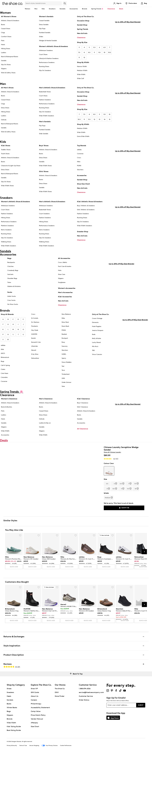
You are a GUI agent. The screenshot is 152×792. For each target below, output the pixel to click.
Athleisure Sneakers (46, 50)
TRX (93, 352)
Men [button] (35, 9)
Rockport (65, 340)
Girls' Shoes (43, 171)
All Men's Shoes (7, 88)
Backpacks (11, 264)
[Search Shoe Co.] (43, 3)
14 (104, 119)
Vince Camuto (97, 356)
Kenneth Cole (36, 344)
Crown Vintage (97, 320)
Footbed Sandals (44, 32)
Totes (9, 284)
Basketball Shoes (45, 92)
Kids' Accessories (65, 298)
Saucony (65, 348)
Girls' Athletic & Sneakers (85, 210)
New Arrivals (82, 33)
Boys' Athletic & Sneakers (86, 206)
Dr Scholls (34, 319)
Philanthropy (36, 742)
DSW (57, 730)
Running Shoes (44, 66)
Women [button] (27, 9)
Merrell (33, 352)
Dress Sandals (43, 24)
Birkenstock (5, 359)
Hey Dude (34, 332)
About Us (34, 734)
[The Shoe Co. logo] (13, 3)
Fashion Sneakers (45, 100)
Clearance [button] (111, 9)
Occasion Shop (83, 21)
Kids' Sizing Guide (14, 764)
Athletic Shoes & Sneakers (10, 20)
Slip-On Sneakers (45, 70)
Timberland (65, 376)
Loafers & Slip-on (45, 424)
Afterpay (34, 761)
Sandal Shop (82, 25)
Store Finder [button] (59, 734)
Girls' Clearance (82, 408)
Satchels (10, 276)
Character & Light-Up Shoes (10, 166)
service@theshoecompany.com (91, 730)
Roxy (63, 344)
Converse (80, 154)
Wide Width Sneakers (46, 116)
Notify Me (124, 519)
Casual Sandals (44, 20)
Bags (9, 260)
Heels (3, 44)
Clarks (3, 371)
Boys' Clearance (82, 404)
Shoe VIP (34, 726)
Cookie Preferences (65, 783)
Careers (34, 738)
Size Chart (35, 764)
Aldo (2, 351)
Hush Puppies (96, 328)
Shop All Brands (7, 316)
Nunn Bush (65, 328)
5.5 (94, 47)
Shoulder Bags (12, 280)
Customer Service (86, 734)
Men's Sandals (45, 122)
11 (79, 57)
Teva (63, 372)
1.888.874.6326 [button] (84, 726)
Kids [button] (43, 9)
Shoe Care (61, 276)
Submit (140, 743)
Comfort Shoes (6, 36)
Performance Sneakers (46, 62)
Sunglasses (61, 284)
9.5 (99, 52)
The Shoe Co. (60, 726)
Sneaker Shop (82, 232)
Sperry (64, 360)
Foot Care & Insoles (64, 268)
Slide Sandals (43, 134)
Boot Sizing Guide (14, 768)
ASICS (3, 355)
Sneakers (10, 730)
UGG (63, 380)
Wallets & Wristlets (14, 288)
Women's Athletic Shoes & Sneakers (53, 46)
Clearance (81, 38)
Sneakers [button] (52, 9)
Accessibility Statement (40, 745)
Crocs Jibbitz (62, 264)
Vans (63, 388)
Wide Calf (80, 78)
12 (84, 57)
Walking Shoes (6, 242)
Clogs (3, 32)
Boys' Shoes (43, 146)
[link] (13, 598)
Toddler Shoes (5, 150)
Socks (9, 294)
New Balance (66, 315)
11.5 (89, 119)
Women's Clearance (9, 400)
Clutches (10, 268)
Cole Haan (4, 375)
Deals (121, 9)
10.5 (109, 52)
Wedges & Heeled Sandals (48, 40)
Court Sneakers (44, 214)
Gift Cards (35, 730)
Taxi (63, 368)
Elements (95, 324)
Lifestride (34, 348)
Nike (78, 162)
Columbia (4, 379)
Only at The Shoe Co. (85, 16)
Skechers (80, 170)
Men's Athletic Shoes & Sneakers (52, 88)
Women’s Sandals (46, 16)
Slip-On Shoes (6, 64)
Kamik (33, 340)
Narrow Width (82, 66)
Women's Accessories (66, 290)
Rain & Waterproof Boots (9, 56)
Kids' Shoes (5, 146)
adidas (79, 150)
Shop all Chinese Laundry (112, 463)
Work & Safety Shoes (8, 73)
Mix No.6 (95, 348)
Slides (41, 36)
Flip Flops (42, 28)
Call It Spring (5, 367)
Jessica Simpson (97, 332)
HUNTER (34, 336)
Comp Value (35, 749)
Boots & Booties (6, 408)
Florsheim (34, 328)
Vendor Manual (37, 757)
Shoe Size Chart (83, 184)
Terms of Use (23, 783)
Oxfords (3, 120)
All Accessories (64, 260)
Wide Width (81, 74)
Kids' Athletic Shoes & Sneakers (89, 202)
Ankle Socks (11, 298)
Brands (9, 757)
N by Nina (34, 356)
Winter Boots (12, 745)
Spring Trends (82, 29)
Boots (3, 24)
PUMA (79, 166)
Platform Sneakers (7, 226)
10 (104, 52)
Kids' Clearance (83, 400)
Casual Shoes (5, 28)
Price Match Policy (38, 753)
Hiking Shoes (5, 48)
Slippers (3, 68)
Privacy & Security (12, 783)
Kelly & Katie (96, 340)
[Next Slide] (144, 589)
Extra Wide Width (83, 136)
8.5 (89, 52)
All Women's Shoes (8, 16)
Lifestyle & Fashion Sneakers (48, 58)
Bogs (2, 363)
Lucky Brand (96, 344)
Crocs (79, 158)
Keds (93, 336)
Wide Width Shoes (7, 186)
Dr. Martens (35, 324)
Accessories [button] (74, 9)
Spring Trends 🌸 (97, 9)
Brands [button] (84, 9)
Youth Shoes (5, 154)
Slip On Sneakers (83, 222)
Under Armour (66, 384)
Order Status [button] (84, 738)
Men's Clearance (45, 400)
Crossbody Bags (12, 272)
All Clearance (82, 430)
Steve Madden (66, 364)
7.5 (79, 52)
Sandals (62, 9)
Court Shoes (43, 54)
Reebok (64, 336)
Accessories (81, 175)
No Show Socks (12, 306)
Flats (2, 40)
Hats (59, 272)
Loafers (3, 52)
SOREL (64, 356)
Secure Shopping (34, 783)
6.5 (104, 47)
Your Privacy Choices (50, 784)
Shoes (9, 726)
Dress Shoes (5, 108)
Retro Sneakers (6, 230)
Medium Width (82, 70)
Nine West (65, 324)
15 (109, 119)
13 (99, 119)
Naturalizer (35, 360)
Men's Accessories (65, 294)
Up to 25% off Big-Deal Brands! (128, 64)
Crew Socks (11, 302)
